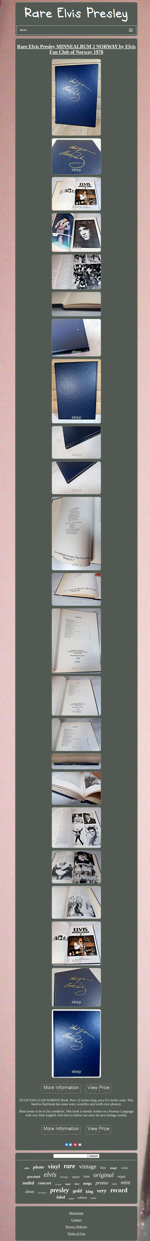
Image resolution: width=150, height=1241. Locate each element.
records (58, 1184)
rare (69, 1166)
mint (125, 1182)
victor (124, 1168)
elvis (50, 1174)
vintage (87, 1166)
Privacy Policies (76, 1227)
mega (87, 1183)
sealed (28, 1183)
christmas (42, 1192)
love (77, 1183)
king (89, 1191)
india (93, 1198)
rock (114, 1183)
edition (82, 1198)
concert (44, 1183)
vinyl (54, 1166)
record (118, 1190)
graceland (33, 1176)
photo (38, 1167)
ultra (26, 1168)
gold (77, 1191)
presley (59, 1190)
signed (75, 1176)
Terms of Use (76, 1234)
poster (71, 1199)
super (68, 1184)
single (113, 1168)
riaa (86, 1176)
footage (64, 1176)
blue (103, 1168)
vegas (122, 1176)
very (101, 1191)
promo (102, 1182)
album (29, 1192)
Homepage (76, 1213)
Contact (76, 1220)
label (61, 1197)
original (104, 1174)
